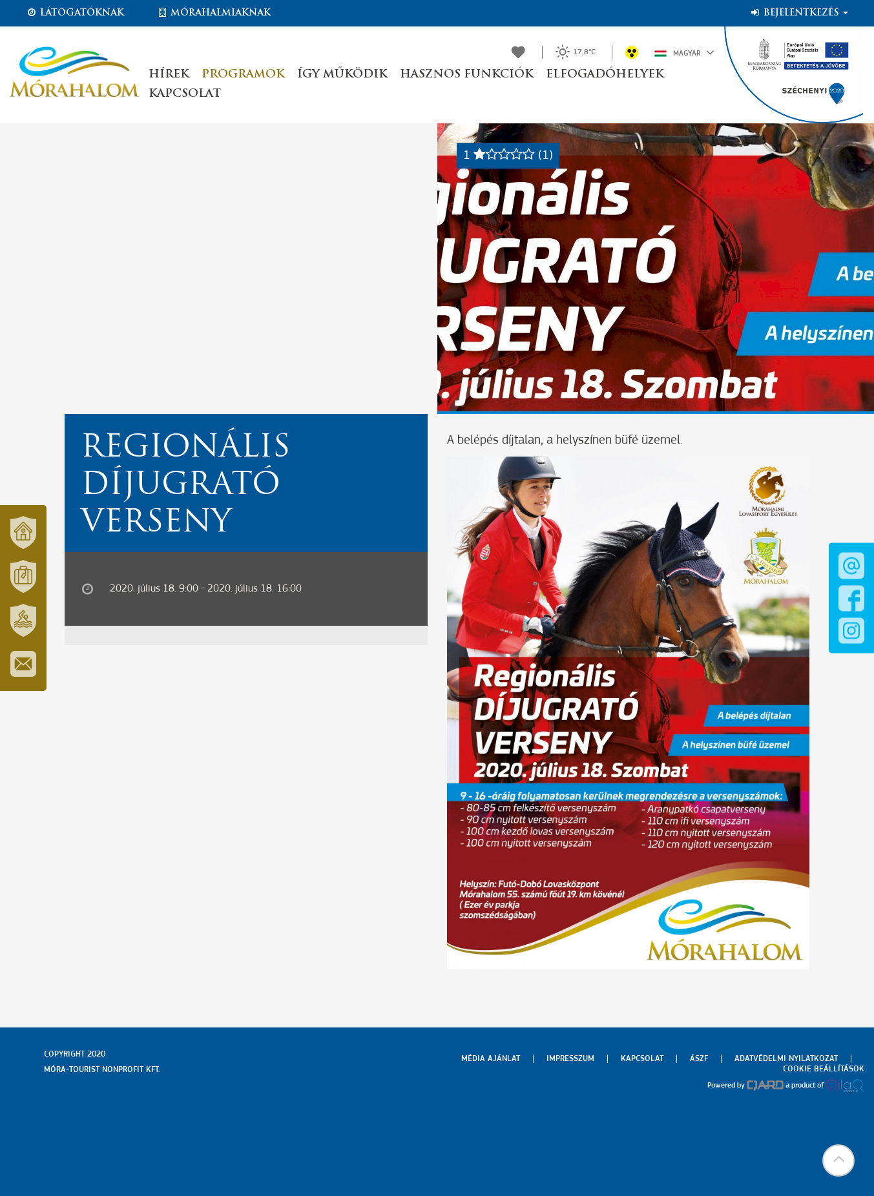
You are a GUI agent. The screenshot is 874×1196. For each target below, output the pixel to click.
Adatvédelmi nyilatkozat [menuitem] (786, 1059)
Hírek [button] (169, 74)
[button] (838, 1160)
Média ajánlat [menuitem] (490, 1059)
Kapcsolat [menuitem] (642, 1059)
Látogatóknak (75, 13)
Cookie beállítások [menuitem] (823, 1069)
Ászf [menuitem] (699, 1059)
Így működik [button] (342, 74)
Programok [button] (243, 74)
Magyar (684, 52)
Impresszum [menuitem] (570, 1059)
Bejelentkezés (798, 13)
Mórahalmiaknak (213, 13)
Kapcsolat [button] (185, 93)
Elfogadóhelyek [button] (604, 74)
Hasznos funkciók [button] (466, 74)
